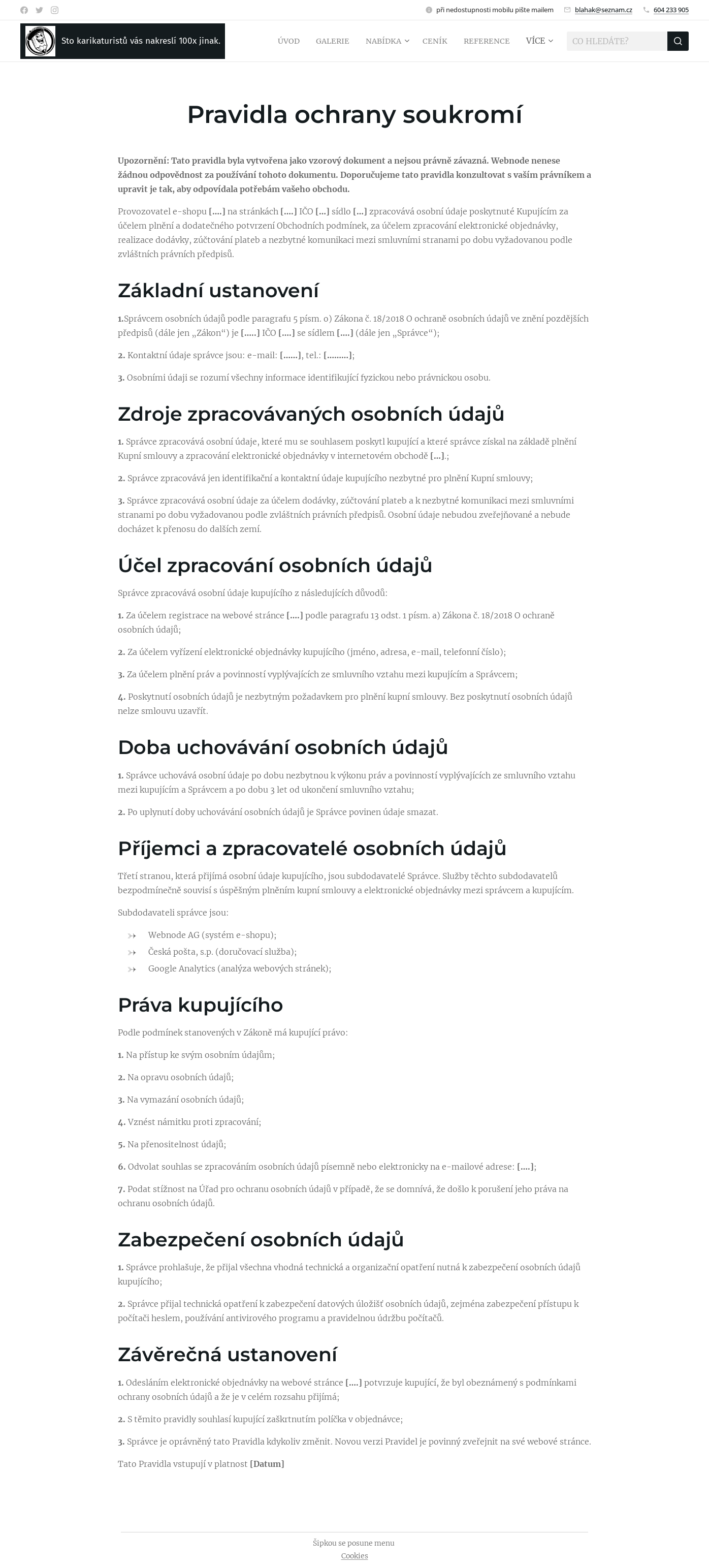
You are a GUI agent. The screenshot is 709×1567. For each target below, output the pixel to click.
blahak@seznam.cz (603, 9)
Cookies (354, 1555)
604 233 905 (671, 9)
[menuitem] (282, 41)
